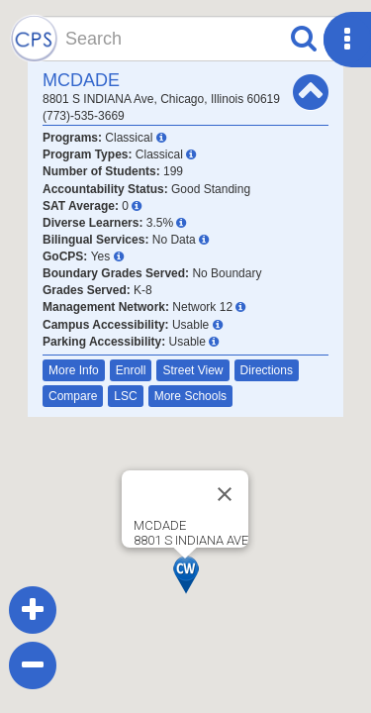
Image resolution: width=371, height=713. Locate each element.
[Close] (224, 494)
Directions (266, 370)
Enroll (131, 370)
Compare (72, 396)
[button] (186, 575)
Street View (192, 370)
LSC (125, 396)
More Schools (190, 396)
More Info (73, 370)
